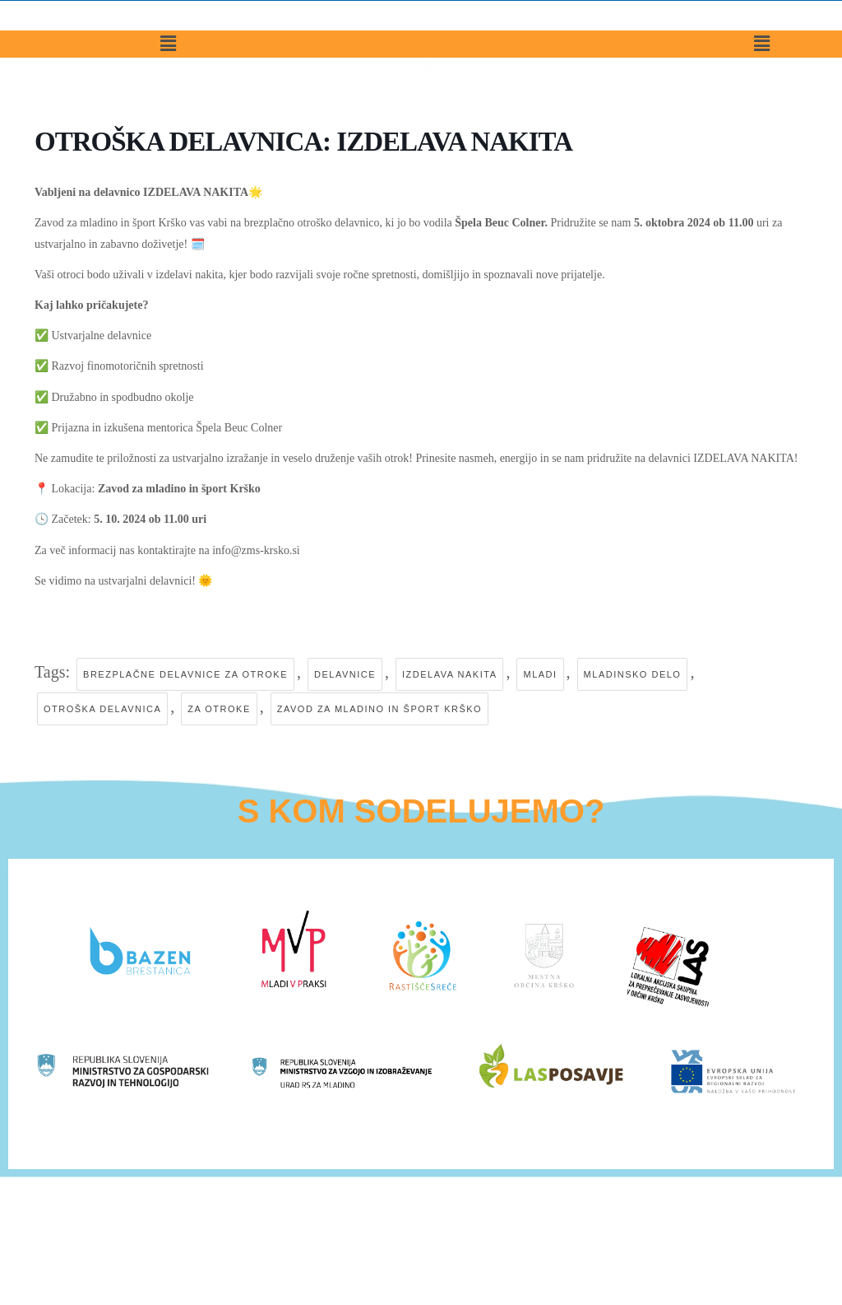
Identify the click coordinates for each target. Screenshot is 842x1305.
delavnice (345, 674)
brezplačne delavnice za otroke (185, 674)
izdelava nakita (449, 674)
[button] (168, 71)
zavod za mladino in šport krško (379, 710)
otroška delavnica (102, 710)
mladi (540, 674)
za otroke (218, 710)
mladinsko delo (633, 674)
